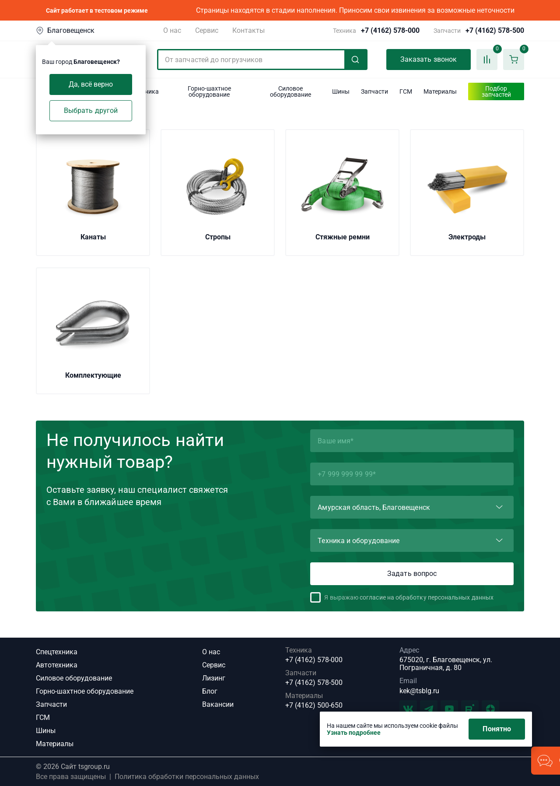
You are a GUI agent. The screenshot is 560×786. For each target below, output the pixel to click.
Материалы (55, 744)
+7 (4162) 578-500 (495, 31)
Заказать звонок (428, 59)
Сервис (206, 30)
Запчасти (51, 704)
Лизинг (213, 678)
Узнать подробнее (354, 732)
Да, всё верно (91, 84)
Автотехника (56, 665)
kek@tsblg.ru (419, 691)
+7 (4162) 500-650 (314, 705)
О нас (172, 30)
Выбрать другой (91, 110)
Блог (209, 691)
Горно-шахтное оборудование (84, 691)
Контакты (248, 30)
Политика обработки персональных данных (187, 777)
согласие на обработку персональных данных (427, 597)
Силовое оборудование (74, 678)
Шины (46, 730)
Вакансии (218, 704)
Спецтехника (56, 652)
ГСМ (43, 717)
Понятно (497, 729)
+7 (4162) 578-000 (390, 31)
